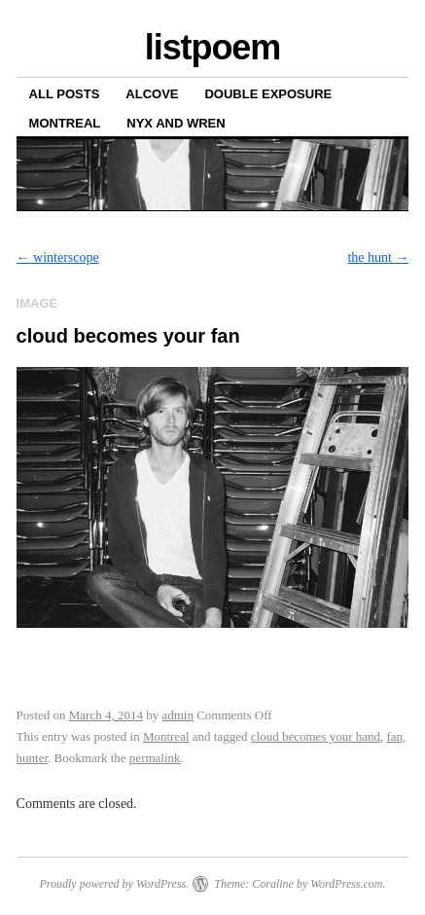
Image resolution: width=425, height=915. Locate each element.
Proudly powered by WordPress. (114, 884)
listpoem (212, 47)
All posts (64, 94)
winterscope (58, 257)
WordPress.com (346, 884)
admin (177, 715)
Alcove (151, 94)
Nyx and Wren (175, 123)
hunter (33, 757)
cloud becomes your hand (315, 736)
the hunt (377, 257)
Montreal (65, 123)
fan (394, 736)
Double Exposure (268, 94)
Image (37, 303)
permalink (155, 757)
